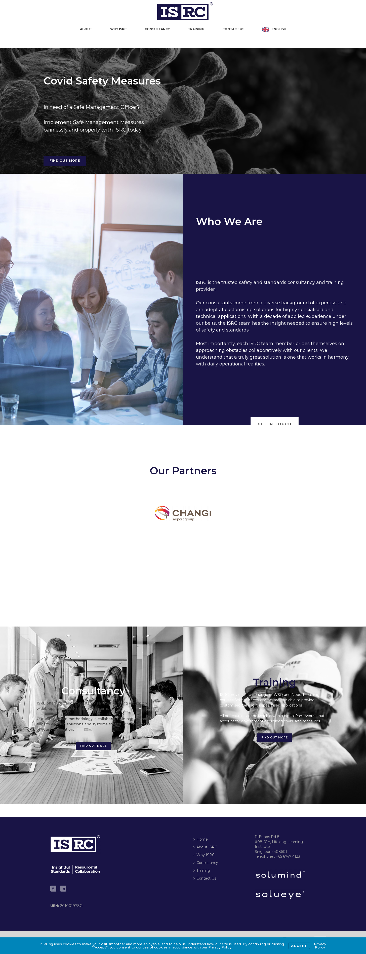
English (279, 29)
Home (200, 839)
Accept (299, 946)
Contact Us (233, 29)
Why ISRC (118, 29)
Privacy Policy (320, 945)
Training (196, 29)
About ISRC (205, 847)
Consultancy (157, 29)
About (86, 29)
